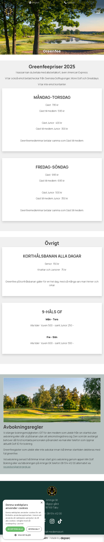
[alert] (24, 519)
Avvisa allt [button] (34, 529)
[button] (24, 535)
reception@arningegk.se (17, 466)
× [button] (41, 503)
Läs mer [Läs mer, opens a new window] (20, 523)
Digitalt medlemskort (52, 531)
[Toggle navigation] (98, 12)
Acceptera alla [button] (15, 529)
